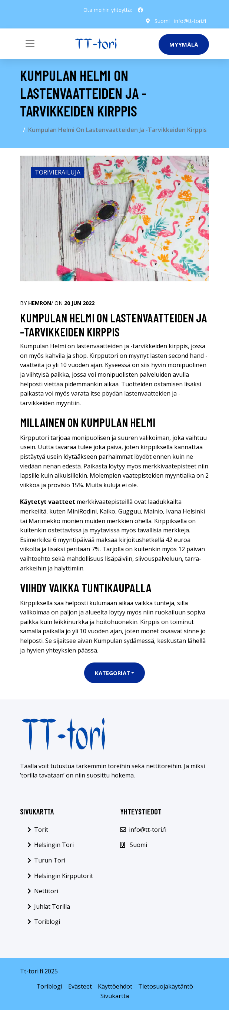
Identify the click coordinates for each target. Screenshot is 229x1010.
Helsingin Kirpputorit (63, 876)
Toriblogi (47, 922)
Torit (41, 830)
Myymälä (183, 44)
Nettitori (46, 891)
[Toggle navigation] (30, 44)
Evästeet (80, 986)
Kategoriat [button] (112, 673)
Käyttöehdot (115, 986)
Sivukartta (114, 996)
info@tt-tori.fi (190, 20)
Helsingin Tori (54, 845)
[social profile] (140, 10)
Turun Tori (49, 860)
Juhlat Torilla (52, 906)
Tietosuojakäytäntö (165, 986)
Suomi (162, 20)
